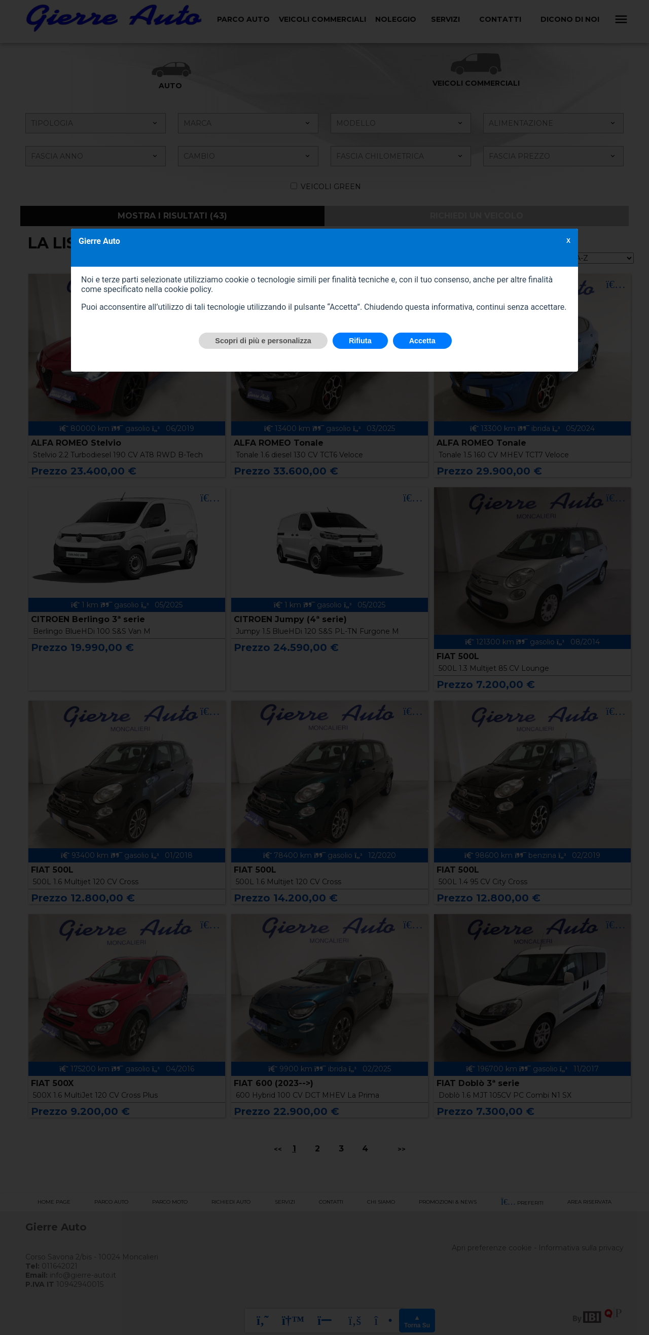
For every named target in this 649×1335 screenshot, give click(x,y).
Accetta (422, 341)
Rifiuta (360, 341)
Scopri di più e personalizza (263, 341)
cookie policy (187, 289)
